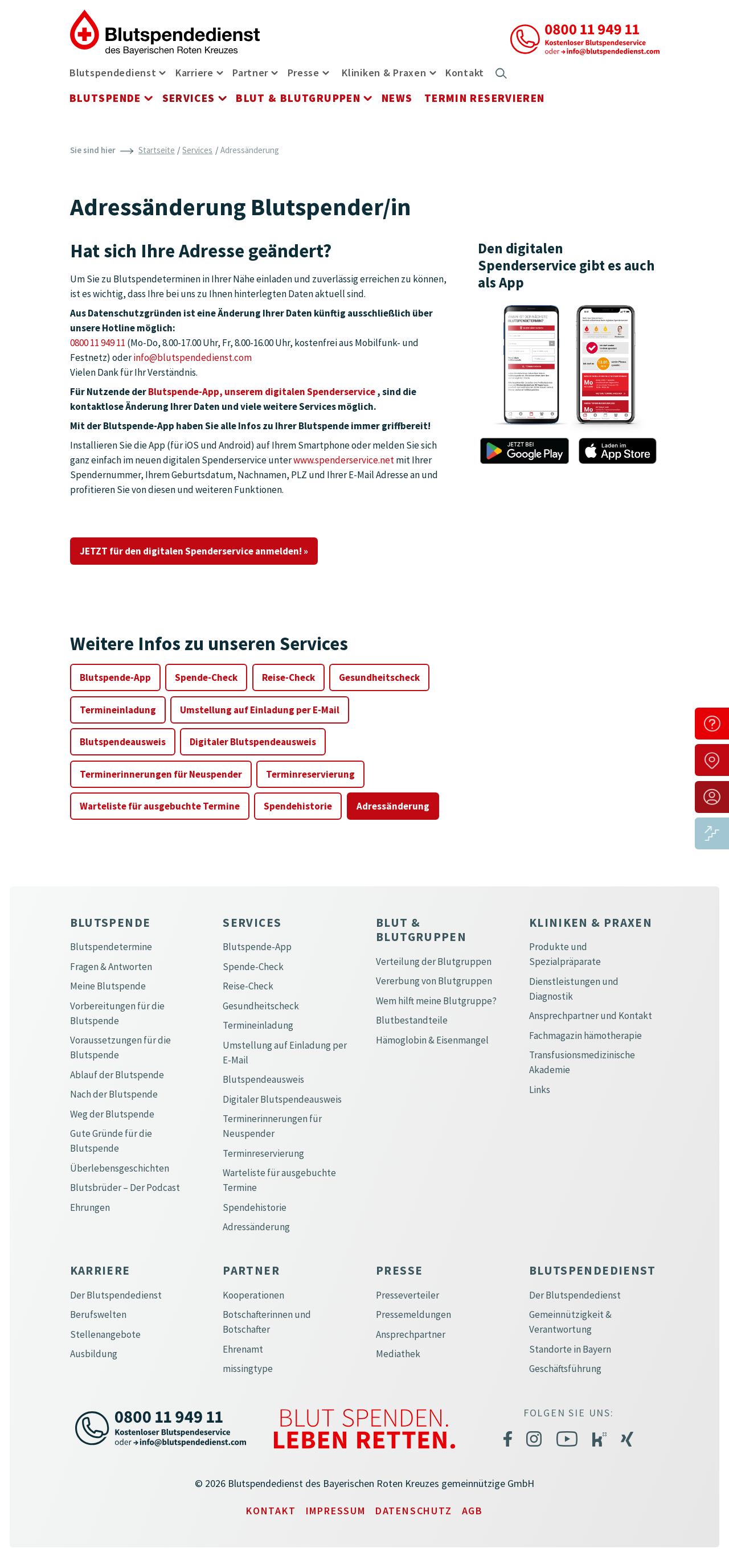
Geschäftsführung (565, 1368)
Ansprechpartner (410, 1334)
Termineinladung (118, 710)
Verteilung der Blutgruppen (434, 961)
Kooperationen (253, 1295)
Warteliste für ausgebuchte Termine (160, 806)
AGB (472, 1510)
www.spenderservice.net (343, 460)
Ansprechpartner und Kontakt (590, 1015)
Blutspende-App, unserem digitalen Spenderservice (261, 391)
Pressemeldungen (413, 1314)
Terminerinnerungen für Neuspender (161, 774)
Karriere (194, 72)
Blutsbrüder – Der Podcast (125, 1187)
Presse (304, 72)
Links (539, 1089)
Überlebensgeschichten (119, 1168)
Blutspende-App (115, 677)
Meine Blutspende (108, 986)
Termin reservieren (484, 98)
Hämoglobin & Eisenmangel (432, 1040)
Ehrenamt (243, 1349)
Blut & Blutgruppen (298, 98)
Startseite (156, 150)
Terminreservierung (310, 774)
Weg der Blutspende (112, 1114)
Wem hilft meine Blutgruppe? (436, 1001)
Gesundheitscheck (379, 677)
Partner (250, 72)
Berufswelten (98, 1314)
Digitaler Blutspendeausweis (253, 742)
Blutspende (105, 98)
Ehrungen (90, 1207)
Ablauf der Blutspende (117, 1075)
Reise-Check (288, 677)
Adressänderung (393, 806)
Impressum (336, 1510)
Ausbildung (93, 1354)
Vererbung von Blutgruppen (434, 981)
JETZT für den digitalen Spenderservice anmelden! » (194, 551)
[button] (160, 72)
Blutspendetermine (111, 946)
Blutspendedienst (113, 72)
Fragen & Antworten (111, 966)
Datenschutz (413, 1510)
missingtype (248, 1368)
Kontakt (464, 72)
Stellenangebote (105, 1334)
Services (188, 98)
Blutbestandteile (412, 1020)
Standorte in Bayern (570, 1349)
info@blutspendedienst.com (192, 357)
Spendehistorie (298, 806)
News (397, 98)
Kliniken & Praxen (384, 72)
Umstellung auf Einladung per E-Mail (259, 710)
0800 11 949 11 (97, 342)
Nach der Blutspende (114, 1094)
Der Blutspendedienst (116, 1295)
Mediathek (398, 1354)
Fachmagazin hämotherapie (585, 1035)
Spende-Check (206, 677)
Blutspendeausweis (123, 742)
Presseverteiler (407, 1295)
